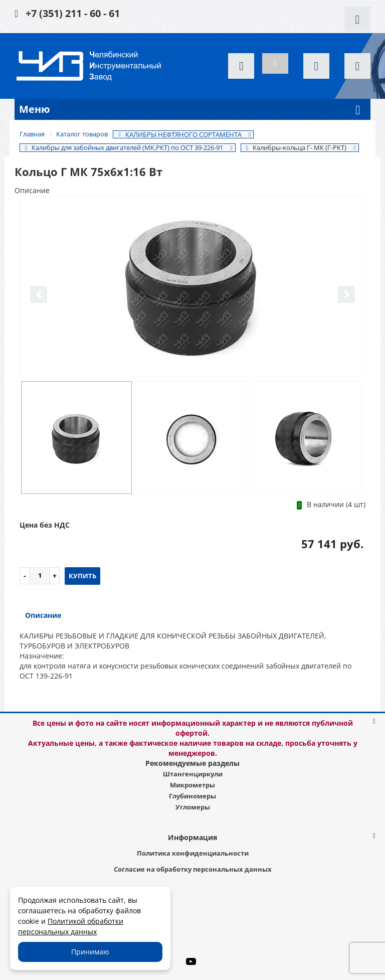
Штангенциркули (193, 773)
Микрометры (192, 784)
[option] (192, 286)
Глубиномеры (192, 795)
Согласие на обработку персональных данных (193, 869)
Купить (82, 575)
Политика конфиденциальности (193, 853)
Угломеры (192, 806)
